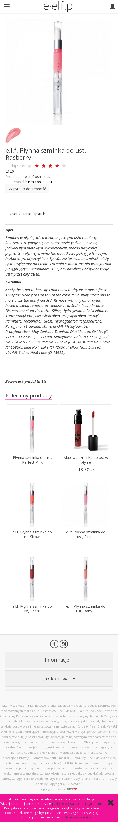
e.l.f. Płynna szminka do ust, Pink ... (85, 534)
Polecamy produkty (28, 395)
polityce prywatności (67, 803)
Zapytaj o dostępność (27, 188)
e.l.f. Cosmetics (37, 176)
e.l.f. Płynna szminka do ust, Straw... (32, 534)
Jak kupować (59, 678)
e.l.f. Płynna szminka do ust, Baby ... (85, 609)
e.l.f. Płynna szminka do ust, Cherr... (32, 609)
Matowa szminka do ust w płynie (85, 460)
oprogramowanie (59, 789)
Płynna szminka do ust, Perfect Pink (32, 460)
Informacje (59, 660)
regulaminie (94, 803)
